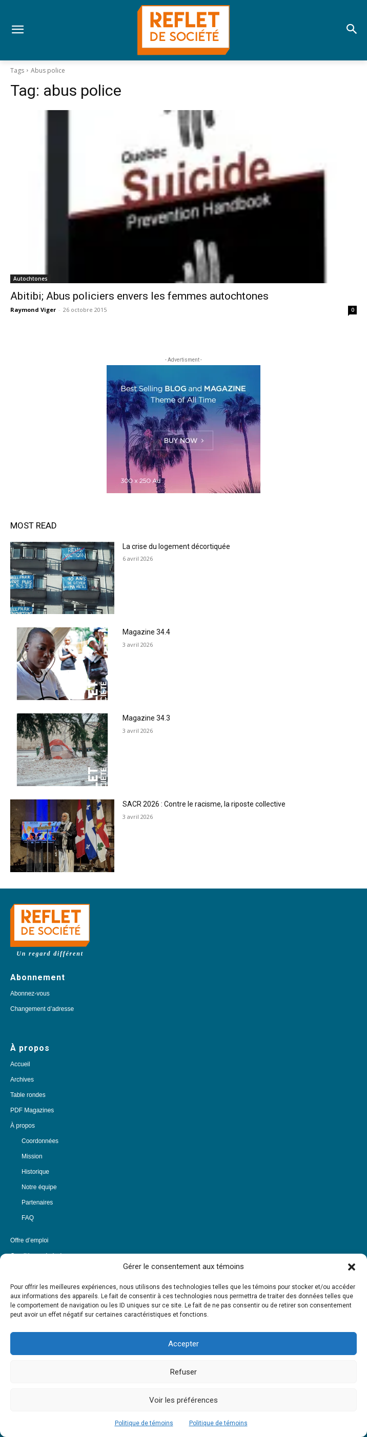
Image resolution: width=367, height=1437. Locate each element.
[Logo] (183, 30)
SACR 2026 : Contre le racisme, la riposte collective (204, 804)
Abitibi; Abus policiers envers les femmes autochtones (139, 296)
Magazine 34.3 (146, 718)
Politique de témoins (144, 1423)
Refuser (183, 1372)
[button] (351, 1267)
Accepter (183, 1343)
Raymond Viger (33, 309)
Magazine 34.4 (146, 632)
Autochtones (30, 278)
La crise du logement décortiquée (176, 546)
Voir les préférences (183, 1400)
